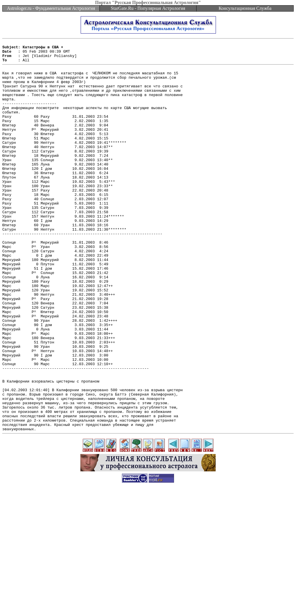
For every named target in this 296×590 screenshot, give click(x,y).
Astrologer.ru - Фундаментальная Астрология (51, 8)
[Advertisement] (148, 577)
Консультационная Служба (245, 8)
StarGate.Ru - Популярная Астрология (148, 8)
